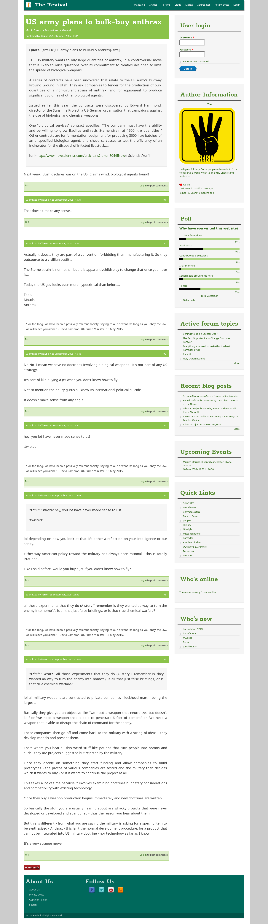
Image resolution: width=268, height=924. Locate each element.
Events (189, 4)
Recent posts (222, 4)
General (66, 30)
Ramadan (188, 538)
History (187, 525)
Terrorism (188, 551)
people (187, 520)
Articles (153, 4)
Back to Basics (190, 516)
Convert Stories (191, 511)
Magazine (139, 4)
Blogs (178, 4)
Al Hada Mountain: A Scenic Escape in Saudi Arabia (210, 396)
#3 (164, 353)
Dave (44, 199)
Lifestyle (187, 529)
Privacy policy (36, 894)
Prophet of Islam (192, 542)
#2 (164, 243)
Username (186, 37)
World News (189, 507)
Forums (166, 4)
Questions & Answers (195, 546)
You (43, 36)
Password (186, 49)
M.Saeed (187, 637)
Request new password (196, 61)
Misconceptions (191, 533)
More (237, 363)
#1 (164, 199)
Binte (186, 642)
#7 (164, 659)
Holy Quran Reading (194, 358)
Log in (236, 4)
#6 (164, 594)
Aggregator (203, 4)
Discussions (51, 30)
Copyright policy (38, 899)
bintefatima (189, 633)
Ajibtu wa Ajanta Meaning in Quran (202, 424)
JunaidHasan (190, 646)
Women (187, 555)
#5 (164, 495)
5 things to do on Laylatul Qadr (200, 333)
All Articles (188, 503)
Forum (37, 30)
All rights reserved (52, 915)
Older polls (189, 300)
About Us (34, 889)
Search (33, 904)
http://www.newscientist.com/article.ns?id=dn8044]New (81, 155)
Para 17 (187, 354)
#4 (164, 425)
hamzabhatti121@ (193, 629)
